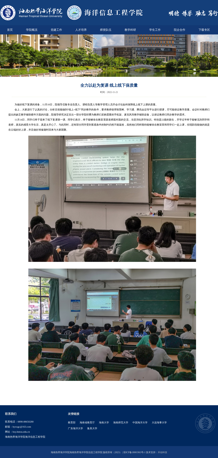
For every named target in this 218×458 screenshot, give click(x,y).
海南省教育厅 (87, 422)
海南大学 (104, 422)
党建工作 (56, 29)
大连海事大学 (159, 422)
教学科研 (130, 29)
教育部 (71, 422)
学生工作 (155, 29)
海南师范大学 (120, 422)
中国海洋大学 (140, 422)
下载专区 (204, 29)
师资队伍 (105, 29)
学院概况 (31, 29)
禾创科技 (162, 452)
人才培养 (81, 29)
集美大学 (92, 428)
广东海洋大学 (75, 428)
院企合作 (179, 29)
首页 (10, 29)
